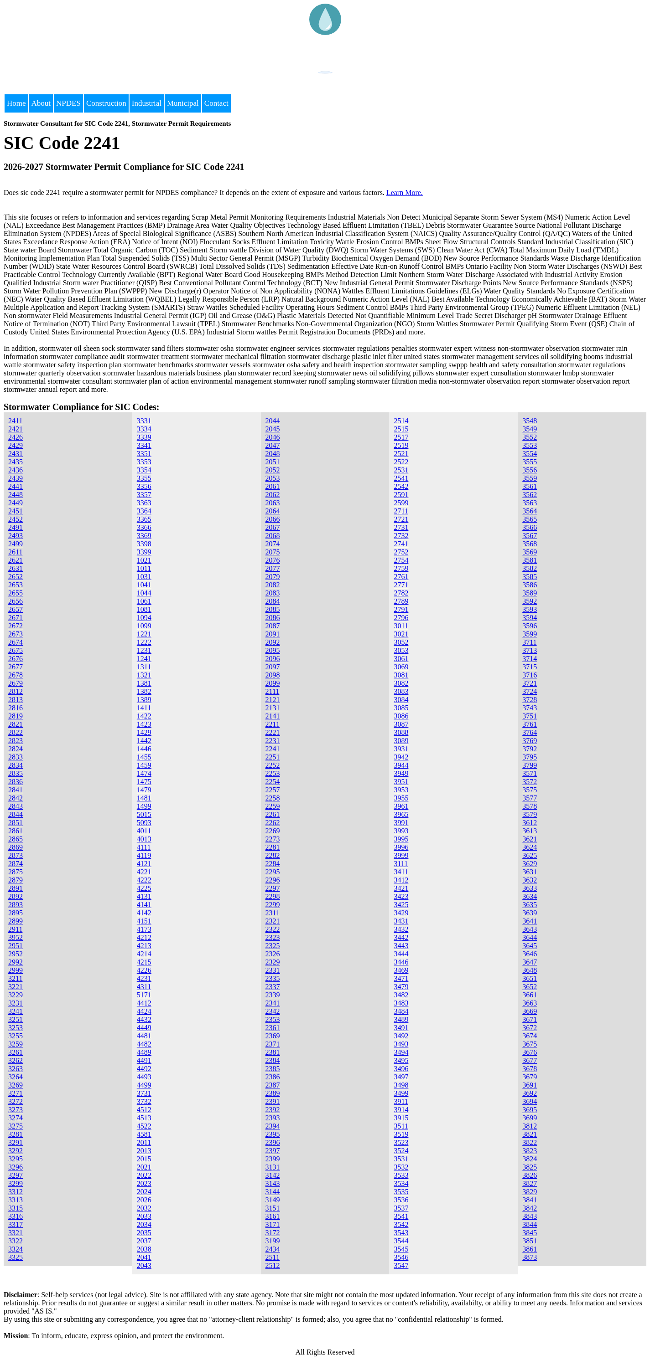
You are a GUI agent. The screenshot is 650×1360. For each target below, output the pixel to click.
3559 (529, 478)
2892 (15, 896)
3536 (401, 1200)
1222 (144, 642)
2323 (272, 937)
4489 (144, 1052)
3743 (529, 708)
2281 (272, 847)
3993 (401, 831)
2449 (15, 503)
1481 (144, 798)
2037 (144, 1241)
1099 (144, 626)
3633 (529, 888)
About (41, 103)
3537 (401, 1208)
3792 (529, 749)
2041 (144, 1257)
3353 (144, 462)
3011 (401, 626)
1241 (144, 658)
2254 (272, 781)
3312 (15, 1192)
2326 (272, 954)
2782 (401, 593)
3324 (15, 1249)
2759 (401, 568)
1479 (144, 790)
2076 (272, 560)
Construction (106, 103)
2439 (15, 478)
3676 (529, 1052)
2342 (272, 1011)
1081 (144, 609)
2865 (15, 839)
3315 (15, 1208)
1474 (144, 773)
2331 (272, 970)
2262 (272, 822)
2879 (15, 880)
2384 (272, 1060)
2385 (272, 1069)
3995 (401, 839)
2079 (272, 576)
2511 (272, 1257)
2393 (272, 1118)
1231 (144, 650)
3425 (401, 904)
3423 (401, 896)
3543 (401, 1233)
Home (16, 103)
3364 (144, 511)
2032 (144, 1208)
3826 (529, 1175)
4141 (144, 904)
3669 (529, 1011)
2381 (272, 1052)
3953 (401, 790)
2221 (272, 732)
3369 (144, 535)
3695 (529, 1110)
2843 (15, 806)
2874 (15, 863)
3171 (272, 1224)
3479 (401, 986)
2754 (401, 560)
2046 (272, 437)
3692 (529, 1093)
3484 (401, 1011)
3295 (15, 1159)
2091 (272, 634)
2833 (15, 757)
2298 (272, 896)
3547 (401, 1265)
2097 (272, 667)
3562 (529, 494)
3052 (401, 642)
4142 (144, 913)
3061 (401, 658)
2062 (272, 494)
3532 (401, 1167)
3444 (401, 954)
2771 (401, 585)
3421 (401, 888)
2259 (272, 806)
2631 (15, 568)
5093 (144, 822)
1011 (144, 568)
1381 (144, 683)
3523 (401, 1142)
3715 (529, 667)
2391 (272, 1101)
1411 (144, 708)
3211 (15, 978)
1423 (144, 724)
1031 (144, 576)
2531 (401, 470)
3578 (529, 806)
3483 (401, 1003)
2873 (15, 855)
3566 (529, 527)
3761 (529, 724)
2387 (272, 1085)
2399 (272, 1159)
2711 (401, 511)
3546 (401, 1257)
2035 (144, 1233)
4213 (144, 945)
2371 (272, 1044)
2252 (272, 765)
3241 (15, 1011)
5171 (144, 995)
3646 (529, 954)
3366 (144, 527)
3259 (15, 1044)
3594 (529, 617)
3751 (529, 716)
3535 (401, 1192)
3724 (529, 691)
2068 (272, 535)
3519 (401, 1134)
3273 (15, 1110)
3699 (529, 1118)
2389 (272, 1093)
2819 (15, 716)
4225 (144, 888)
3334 (144, 429)
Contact (216, 103)
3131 (272, 1167)
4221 (144, 872)
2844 (15, 814)
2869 (15, 847)
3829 (529, 1192)
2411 (15, 421)
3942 (401, 757)
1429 (144, 732)
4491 (144, 1060)
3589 (529, 593)
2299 (272, 904)
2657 (15, 609)
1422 (144, 716)
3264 (15, 1077)
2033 (144, 1216)
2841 (15, 790)
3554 (529, 453)
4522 (144, 1126)
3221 (15, 986)
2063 (272, 503)
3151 (272, 1208)
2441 (15, 486)
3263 (15, 1069)
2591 (401, 494)
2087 (272, 626)
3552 (529, 437)
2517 (401, 437)
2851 (15, 822)
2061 (272, 486)
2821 (15, 724)
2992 (15, 962)
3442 (401, 937)
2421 (15, 429)
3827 (529, 1183)
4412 (144, 1003)
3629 (529, 863)
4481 (144, 1036)
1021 (144, 560)
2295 (272, 872)
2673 (15, 634)
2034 (144, 1224)
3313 (15, 1200)
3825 (529, 1167)
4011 (144, 831)
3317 (15, 1224)
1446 (144, 749)
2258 (272, 798)
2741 (401, 544)
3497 (401, 1077)
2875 (15, 872)
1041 (144, 585)
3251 (15, 1019)
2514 (401, 421)
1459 (144, 765)
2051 (272, 462)
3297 (15, 1175)
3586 (529, 585)
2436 (15, 470)
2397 (272, 1151)
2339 (272, 995)
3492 (401, 1036)
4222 (144, 880)
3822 (529, 1142)
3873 (529, 1257)
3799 (529, 765)
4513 (144, 1118)
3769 (529, 740)
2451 (15, 511)
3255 (15, 1036)
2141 (272, 716)
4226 (144, 970)
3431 (401, 921)
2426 (15, 437)
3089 (401, 740)
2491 (15, 527)
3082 (401, 683)
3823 (529, 1151)
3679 (529, 1077)
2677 (15, 667)
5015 (144, 814)
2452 (15, 519)
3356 (144, 486)
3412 (401, 880)
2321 (272, 921)
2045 (272, 429)
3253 (15, 1028)
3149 (272, 1200)
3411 (401, 872)
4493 (144, 1077)
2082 (272, 585)
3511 (401, 1126)
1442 (144, 740)
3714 (529, 658)
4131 (144, 896)
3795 (529, 757)
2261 (272, 814)
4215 (144, 962)
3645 (529, 945)
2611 (15, 552)
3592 (529, 601)
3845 (529, 1233)
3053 (401, 650)
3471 (401, 978)
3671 (529, 1019)
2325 (272, 945)
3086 (401, 716)
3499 (401, 1093)
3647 (529, 962)
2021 (144, 1167)
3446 (401, 962)
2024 (144, 1192)
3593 (529, 609)
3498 (401, 1085)
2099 (272, 683)
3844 (529, 1224)
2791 (401, 609)
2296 (272, 880)
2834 (15, 765)
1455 (144, 757)
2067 (272, 527)
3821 (529, 1134)
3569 (529, 552)
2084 (272, 601)
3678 (529, 1069)
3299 (15, 1183)
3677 (529, 1060)
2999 (15, 970)
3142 (272, 1175)
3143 (272, 1183)
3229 (15, 995)
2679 (15, 683)
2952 (15, 954)
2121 (272, 699)
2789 (401, 601)
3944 (401, 765)
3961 (401, 806)
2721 (401, 519)
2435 (15, 462)
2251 (272, 757)
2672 (15, 626)
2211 (272, 724)
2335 (272, 978)
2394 (272, 1126)
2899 (15, 921)
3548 (529, 421)
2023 (144, 1183)
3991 (401, 822)
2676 (15, 658)
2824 (15, 749)
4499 (144, 1085)
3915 (401, 1118)
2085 (272, 609)
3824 (529, 1159)
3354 (144, 470)
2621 (15, 560)
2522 (401, 462)
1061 (144, 601)
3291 (15, 1142)
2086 (272, 617)
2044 (272, 421)
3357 (144, 494)
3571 (529, 773)
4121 (144, 863)
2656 (15, 601)
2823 (15, 740)
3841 (529, 1200)
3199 (272, 1241)
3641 (529, 921)
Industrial (146, 103)
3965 (401, 814)
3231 (15, 1003)
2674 (15, 642)
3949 (401, 773)
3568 (529, 544)
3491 (401, 1028)
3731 (144, 1093)
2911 (15, 929)
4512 (144, 1110)
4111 (144, 847)
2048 (272, 453)
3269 (15, 1085)
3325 (15, 1257)
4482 (144, 1044)
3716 (529, 675)
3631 (529, 872)
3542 (401, 1224)
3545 (401, 1249)
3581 (529, 560)
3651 (529, 978)
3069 (401, 667)
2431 (15, 453)
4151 (144, 921)
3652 (529, 986)
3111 (401, 863)
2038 (144, 1249)
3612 (529, 822)
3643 (529, 929)
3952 (15, 937)
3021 (401, 634)
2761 (401, 576)
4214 (144, 954)
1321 (144, 675)
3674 (529, 1036)
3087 (401, 724)
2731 (401, 527)
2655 (15, 593)
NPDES (68, 103)
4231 (144, 978)
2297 (272, 888)
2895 (15, 913)
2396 (272, 1142)
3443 (401, 945)
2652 (15, 576)
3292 (15, 1151)
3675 (529, 1044)
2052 (272, 470)
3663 (529, 1003)
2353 (272, 1019)
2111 (272, 691)
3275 (15, 1126)
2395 (272, 1134)
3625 (529, 855)
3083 (401, 691)
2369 (272, 1036)
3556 (529, 470)
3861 (529, 1249)
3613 (529, 831)
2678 (15, 675)
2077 (272, 568)
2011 (144, 1142)
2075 (272, 552)
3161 (272, 1216)
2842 (15, 798)
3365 (144, 519)
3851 (529, 1241)
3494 (401, 1052)
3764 (529, 732)
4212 (144, 937)
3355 (144, 478)
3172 (272, 1233)
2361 (272, 1028)
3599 (529, 634)
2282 (272, 855)
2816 (15, 708)
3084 (401, 699)
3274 (15, 1118)
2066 (272, 519)
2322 (272, 929)
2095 (272, 650)
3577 (529, 798)
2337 (272, 986)
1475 (144, 781)
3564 (529, 511)
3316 (15, 1216)
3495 (401, 1060)
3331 (144, 421)
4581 (144, 1134)
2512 (272, 1265)
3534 (401, 1183)
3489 (401, 1019)
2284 (272, 863)
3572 (529, 781)
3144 (272, 1192)
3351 (144, 453)
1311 (144, 667)
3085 (401, 708)
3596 (529, 626)
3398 (144, 544)
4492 (144, 1069)
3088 (401, 732)
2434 (272, 1249)
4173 (144, 929)
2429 (15, 445)
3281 (15, 1134)
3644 (529, 937)
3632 (529, 880)
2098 (272, 675)
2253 (272, 773)
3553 (529, 445)
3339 (144, 437)
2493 (15, 535)
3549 (529, 429)
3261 (15, 1052)
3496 (401, 1069)
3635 (529, 904)
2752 (401, 552)
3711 (529, 642)
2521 (401, 453)
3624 (529, 847)
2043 (144, 1265)
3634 (529, 896)
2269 (272, 831)
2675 (15, 650)
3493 (401, 1044)
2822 (15, 732)
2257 (272, 790)
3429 (401, 913)
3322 (15, 1241)
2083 (272, 593)
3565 (529, 519)
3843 (529, 1216)
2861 (15, 831)
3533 (401, 1175)
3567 (529, 535)
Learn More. (404, 192)
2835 (15, 773)
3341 (144, 445)
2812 (15, 691)
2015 (144, 1159)
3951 (401, 781)
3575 (529, 790)
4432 (144, 1019)
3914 (401, 1110)
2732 (401, 535)
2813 (15, 699)
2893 (15, 904)
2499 (15, 544)
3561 (529, 486)
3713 (529, 650)
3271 (15, 1093)
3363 (144, 503)
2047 (272, 445)
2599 (401, 503)
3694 (529, 1101)
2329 (272, 962)
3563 (529, 503)
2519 (401, 445)
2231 (272, 740)
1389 (144, 699)
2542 (401, 486)
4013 (144, 839)
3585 (529, 576)
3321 (15, 1233)
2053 (272, 478)
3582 (529, 568)
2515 (401, 429)
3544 (401, 1241)
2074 (272, 544)
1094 (144, 617)
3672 (529, 1028)
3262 (15, 1060)
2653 (15, 585)
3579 (529, 814)
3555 (529, 462)
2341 (272, 1003)
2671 (15, 617)
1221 (144, 634)
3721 (529, 683)
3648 (529, 970)
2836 (15, 781)
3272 (15, 1101)
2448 (15, 494)
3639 (529, 913)
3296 (15, 1167)
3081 (401, 675)
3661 (529, 995)
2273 (272, 839)
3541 (401, 1216)
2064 (272, 511)
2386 (272, 1077)
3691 (529, 1085)
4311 (144, 986)
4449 (144, 1028)
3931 (401, 749)
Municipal (183, 103)
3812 (529, 1126)
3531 (401, 1159)
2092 (272, 642)
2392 (272, 1110)
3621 (529, 839)
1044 (144, 593)
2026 (144, 1200)
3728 (529, 699)
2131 (272, 708)
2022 (144, 1175)
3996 (401, 847)
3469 (401, 970)
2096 (272, 658)
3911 (401, 1101)
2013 (144, 1151)
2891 (15, 888)
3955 (401, 798)
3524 (401, 1151)
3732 (144, 1101)
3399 (144, 552)
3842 (529, 1208)
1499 (144, 806)
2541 (401, 478)
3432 (401, 929)
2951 (15, 945)
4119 (144, 855)
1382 (144, 691)
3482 (401, 995)
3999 (401, 855)
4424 (144, 1011)
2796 (401, 617)
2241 (272, 749)
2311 (272, 913)
